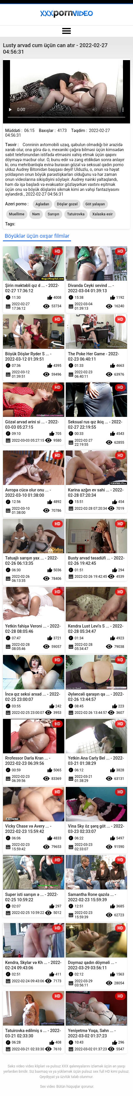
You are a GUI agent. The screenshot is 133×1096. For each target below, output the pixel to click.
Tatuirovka (76, 214)
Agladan (42, 204)
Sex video (47, 1087)
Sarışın (53, 214)
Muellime (16, 214)
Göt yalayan (95, 204)
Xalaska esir (102, 214)
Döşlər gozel (67, 204)
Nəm (36, 214)
